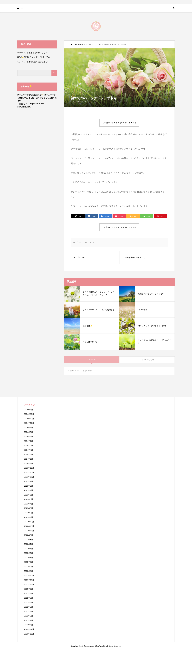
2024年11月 (29, 419)
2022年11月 (29, 526)
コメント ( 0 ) (91, 359)
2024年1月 (28, 463)
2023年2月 (28, 513)
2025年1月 (28, 410)
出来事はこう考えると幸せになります (33, 53)
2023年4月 (28, 504)
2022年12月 (29, 522)
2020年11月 (29, 634)
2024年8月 (28, 432)
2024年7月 (28, 436)
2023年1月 (28, 517)
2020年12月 (29, 629)
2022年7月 (28, 544)
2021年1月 (28, 625)
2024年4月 (28, 450)
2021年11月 (29, 580)
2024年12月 (29, 414)
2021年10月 (29, 584)
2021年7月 (28, 598)
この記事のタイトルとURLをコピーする (119, 123)
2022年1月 (28, 571)
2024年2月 (28, 459)
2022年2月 (28, 566)
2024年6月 (28, 441)
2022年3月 (28, 562)
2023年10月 (29, 477)
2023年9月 (28, 481)
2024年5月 (28, 445)
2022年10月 (29, 531)
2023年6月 (28, 495)
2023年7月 (28, 490)
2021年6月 (28, 602)
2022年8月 (28, 540)
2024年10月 (29, 423)
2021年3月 (28, 616)
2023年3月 (28, 508)
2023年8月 (28, 486)
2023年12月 (29, 468)
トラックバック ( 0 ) (147, 360)
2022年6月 (28, 549)
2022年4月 (28, 558)
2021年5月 (28, 607)
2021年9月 (28, 589)
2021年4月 (28, 611)
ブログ (83, 102)
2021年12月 (29, 575)
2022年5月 (28, 553)
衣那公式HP (22, 104)
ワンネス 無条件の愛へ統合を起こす (33, 62)
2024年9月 (28, 427)
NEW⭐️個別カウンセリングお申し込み (34, 57)
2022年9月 (28, 535)
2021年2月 (28, 620)
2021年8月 (28, 593)
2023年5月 (28, 499)
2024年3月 (28, 454)
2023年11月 (29, 472)
